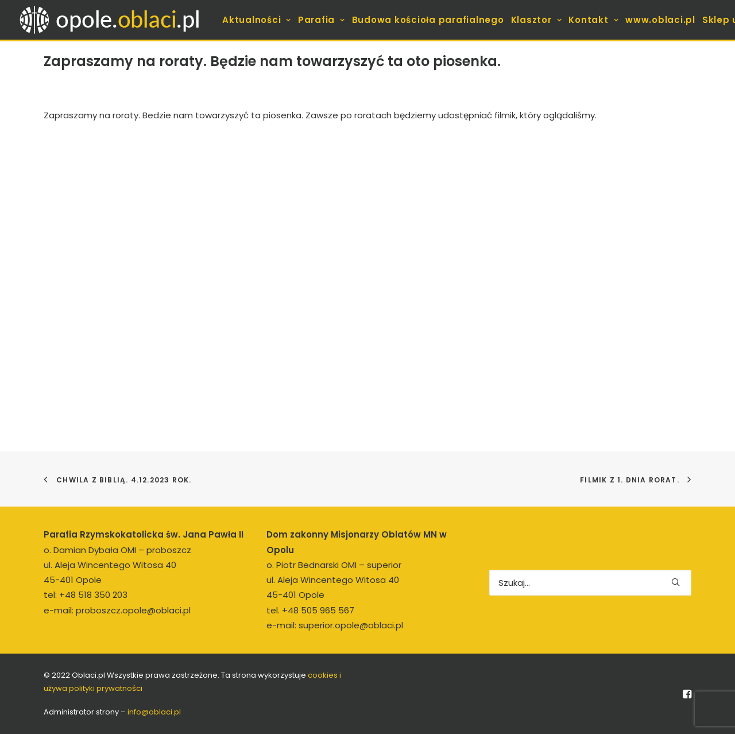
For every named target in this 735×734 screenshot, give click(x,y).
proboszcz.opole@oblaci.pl (133, 610)
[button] (675, 582)
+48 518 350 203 (93, 595)
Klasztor (536, 20)
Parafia (321, 20)
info (154, 711)
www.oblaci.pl (660, 20)
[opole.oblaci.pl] (116, 20)
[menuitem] (256, 20)
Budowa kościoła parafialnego (428, 20)
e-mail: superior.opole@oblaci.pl (334, 625)
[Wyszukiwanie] (590, 583)
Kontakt (593, 20)
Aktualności (256, 20)
